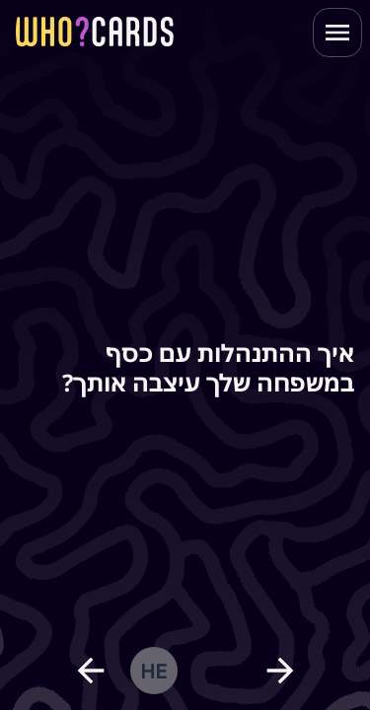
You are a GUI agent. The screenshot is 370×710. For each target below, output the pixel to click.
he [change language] (153, 670)
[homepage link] (94, 31)
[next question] (280, 670)
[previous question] (90, 670)
